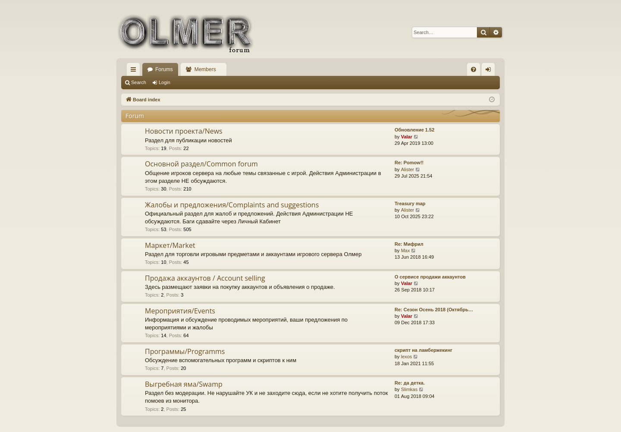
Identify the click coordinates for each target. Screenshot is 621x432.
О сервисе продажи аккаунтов (430, 276)
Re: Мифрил (409, 244)
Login (164, 82)
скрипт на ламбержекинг (423, 350)
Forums (164, 69)
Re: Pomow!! (409, 162)
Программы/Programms (185, 351)
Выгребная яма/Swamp (184, 384)
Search (138, 82)
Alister (407, 169)
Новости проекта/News (184, 131)
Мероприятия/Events (180, 311)
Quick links (135, 71)
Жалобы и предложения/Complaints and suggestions (232, 205)
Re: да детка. (410, 382)
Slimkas (409, 389)
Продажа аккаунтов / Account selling (205, 278)
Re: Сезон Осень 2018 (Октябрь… (434, 309)
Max (405, 250)
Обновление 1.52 (414, 129)
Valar (406, 136)
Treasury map (410, 203)
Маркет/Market (170, 245)
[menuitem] (473, 69)
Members (205, 69)
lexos (406, 356)
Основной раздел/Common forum (201, 164)
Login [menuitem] (490, 71)
